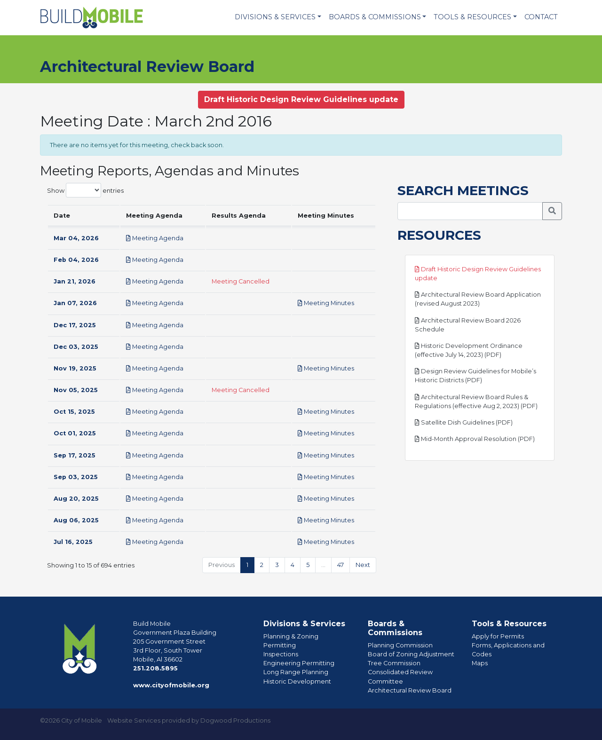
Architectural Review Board (410, 690)
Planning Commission (400, 645)
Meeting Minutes (326, 303)
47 (340, 564)
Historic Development (297, 681)
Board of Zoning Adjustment (411, 654)
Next (363, 564)
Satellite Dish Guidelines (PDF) (464, 422)
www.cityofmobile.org (171, 685)
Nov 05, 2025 (76, 390)
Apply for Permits (498, 636)
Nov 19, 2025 (75, 368)
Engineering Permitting (298, 663)
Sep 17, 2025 (74, 455)
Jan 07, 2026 (75, 303)
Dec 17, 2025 (75, 325)
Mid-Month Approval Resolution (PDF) (475, 438)
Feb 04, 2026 (76, 259)
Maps (480, 663)
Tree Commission (394, 663)
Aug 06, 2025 (76, 520)
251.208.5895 (155, 668)
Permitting (279, 645)
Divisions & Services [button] (275, 17)
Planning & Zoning (290, 636)
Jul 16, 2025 (73, 541)
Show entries (85, 190)
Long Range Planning (295, 672)
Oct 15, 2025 (74, 411)
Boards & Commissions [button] (375, 17)
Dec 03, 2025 (76, 346)
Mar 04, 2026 (76, 238)
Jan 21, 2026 (74, 281)
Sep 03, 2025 (76, 476)
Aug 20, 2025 (76, 498)
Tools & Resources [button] (472, 17)
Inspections (280, 654)
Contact (541, 17)
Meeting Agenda (154, 238)
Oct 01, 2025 (75, 433)
